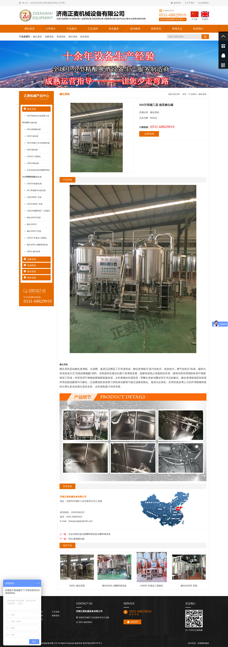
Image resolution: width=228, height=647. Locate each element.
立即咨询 (149, 134)
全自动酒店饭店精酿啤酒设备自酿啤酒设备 (89, 534)
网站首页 (30, 28)
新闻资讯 (156, 28)
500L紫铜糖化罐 (34, 129)
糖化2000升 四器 (34, 231)
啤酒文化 (177, 28)
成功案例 (135, 28)
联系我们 (203, 3)
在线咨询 (132, 622)
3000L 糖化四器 (33, 251)
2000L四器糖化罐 (34, 177)
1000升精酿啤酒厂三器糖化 (38, 211)
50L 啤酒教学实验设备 (36, 190)
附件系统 (73, 36)
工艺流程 (93, 28)
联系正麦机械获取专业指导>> (172, 19)
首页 (184, 94)
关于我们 (189, 3)
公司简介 (51, 28)
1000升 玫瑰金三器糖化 (37, 238)
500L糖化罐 (32, 122)
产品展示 (72, 28)
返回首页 (176, 3)
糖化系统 (37, 36)
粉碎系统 (84, 36)
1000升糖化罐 (33, 163)
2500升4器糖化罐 (34, 184)
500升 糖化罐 (32, 136)
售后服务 (114, 28)
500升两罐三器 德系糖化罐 (38, 143)
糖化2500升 (32, 224)
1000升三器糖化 (34, 156)
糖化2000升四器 (34, 217)
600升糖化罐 (32, 150)
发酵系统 (49, 36)
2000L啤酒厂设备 (34, 197)
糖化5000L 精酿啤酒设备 (37, 245)
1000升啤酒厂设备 (35, 204)
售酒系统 (61, 36)
